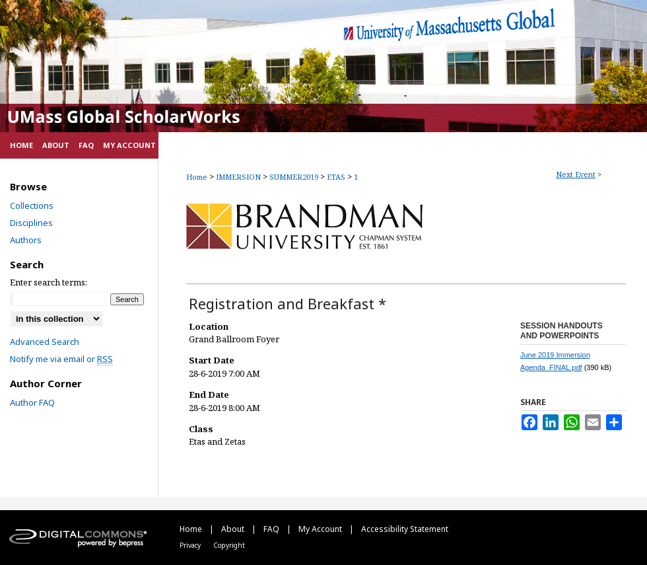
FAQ (272, 529)
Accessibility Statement (404, 529)
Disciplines (31, 223)
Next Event (576, 174)
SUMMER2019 (294, 177)
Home (196, 177)
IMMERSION (239, 177)
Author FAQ (32, 402)
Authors (26, 240)
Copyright (229, 545)
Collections (31, 205)
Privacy (191, 545)
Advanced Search (44, 342)
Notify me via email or (61, 359)
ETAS (337, 177)
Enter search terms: (48, 282)
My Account (321, 529)
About (233, 529)
